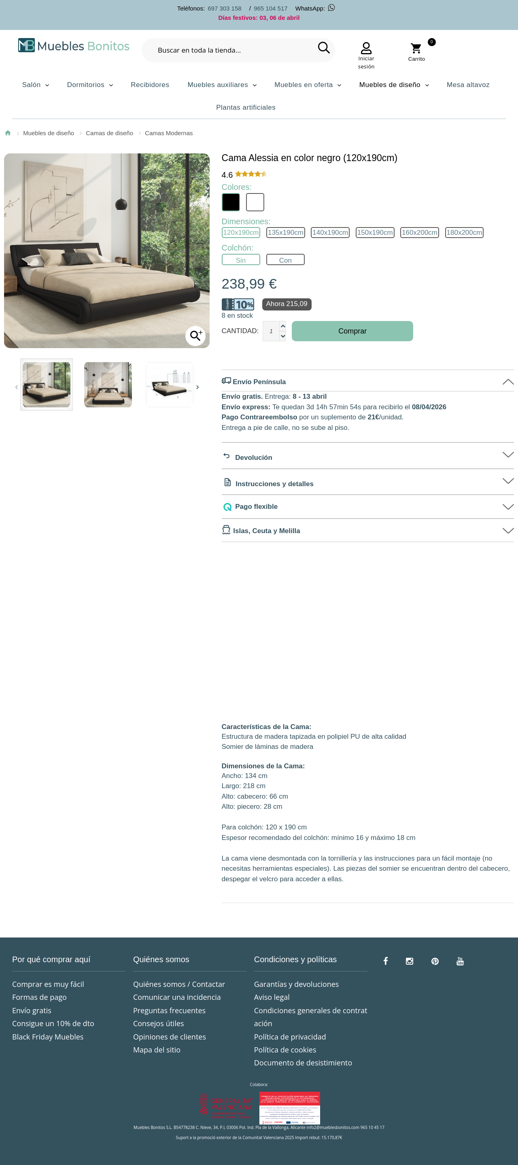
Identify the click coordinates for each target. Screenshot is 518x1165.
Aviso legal (272, 997)
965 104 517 (270, 8)
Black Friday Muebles (47, 1037)
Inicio (7, 133)
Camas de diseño (109, 133)
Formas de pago (39, 997)
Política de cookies (285, 1049)
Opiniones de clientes (169, 1037)
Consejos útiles (158, 1023)
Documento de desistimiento (303, 1062)
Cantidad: (240, 331)
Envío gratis (31, 1010)
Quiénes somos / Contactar (179, 984)
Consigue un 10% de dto (53, 1023)
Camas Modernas (169, 133)
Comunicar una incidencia (177, 997)
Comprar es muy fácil (48, 984)
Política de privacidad (290, 1037)
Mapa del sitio (156, 1049)
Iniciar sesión (366, 62)
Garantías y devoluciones (296, 984)
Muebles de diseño (48, 133)
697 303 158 (224, 8)
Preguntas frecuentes (169, 1010)
